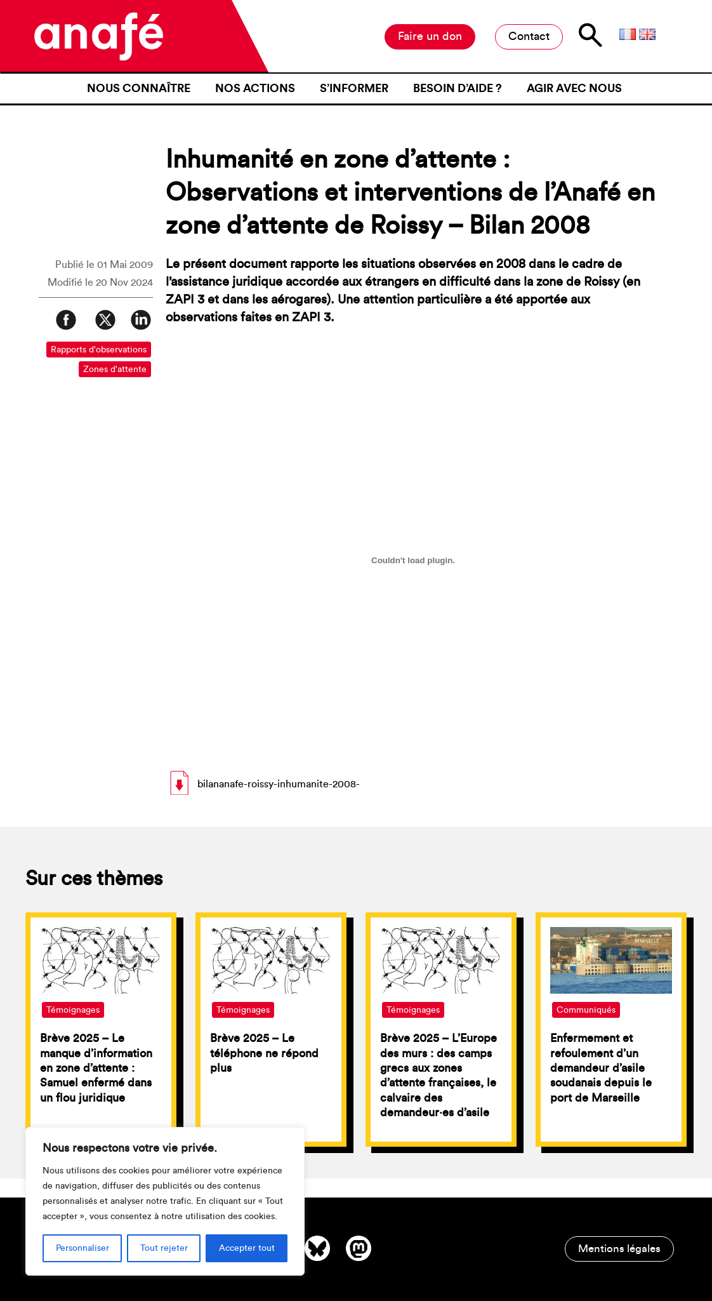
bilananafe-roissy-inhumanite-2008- (278, 784)
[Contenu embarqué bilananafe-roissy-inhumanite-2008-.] (413, 560)
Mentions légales (619, 1248)
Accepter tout (247, 1248)
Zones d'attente (115, 369)
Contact (529, 36)
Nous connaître (138, 88)
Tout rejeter (164, 1248)
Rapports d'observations (99, 349)
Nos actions (255, 88)
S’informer (354, 88)
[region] (165, 1201)
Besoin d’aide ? (457, 88)
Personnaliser (82, 1248)
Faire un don (430, 36)
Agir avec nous (574, 88)
